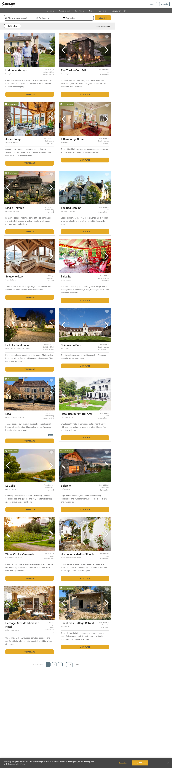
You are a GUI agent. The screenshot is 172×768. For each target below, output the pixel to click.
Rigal (8, 414)
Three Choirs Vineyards (19, 554)
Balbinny (66, 485)
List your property (119, 11)
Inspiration (79, 11)
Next (79, 664)
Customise (122, 763)
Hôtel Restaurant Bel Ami (76, 414)
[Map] (143, 390)
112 (69, 664)
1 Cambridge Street (73, 139)
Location (50, 11)
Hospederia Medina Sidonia (77, 554)
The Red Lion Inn (71, 208)
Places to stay (64, 11)
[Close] (168, 762)
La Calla (10, 485)
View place (29, 94)
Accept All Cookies (140, 763)
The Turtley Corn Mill (73, 70)
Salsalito (66, 276)
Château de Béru (71, 345)
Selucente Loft (14, 276)
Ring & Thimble (14, 208)
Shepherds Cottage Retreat (77, 623)
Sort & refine (12, 26)
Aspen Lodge (13, 139)
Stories (91, 11)
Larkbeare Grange (16, 70)
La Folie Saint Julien (17, 345)
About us (103, 11)
